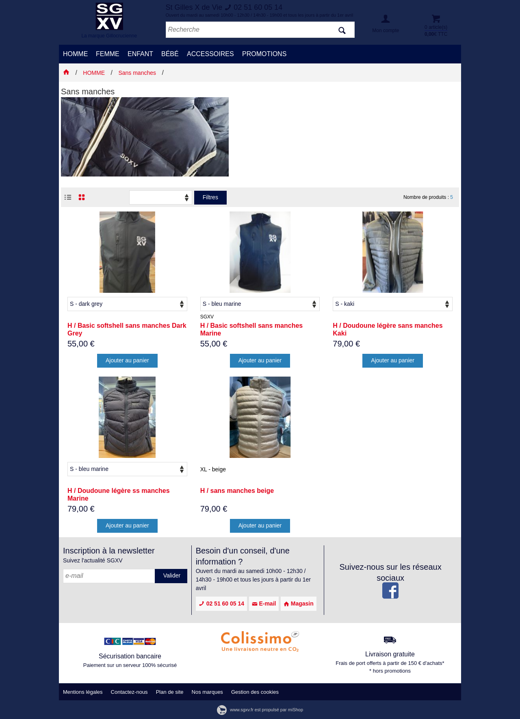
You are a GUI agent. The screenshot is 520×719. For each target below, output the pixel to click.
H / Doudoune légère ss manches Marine (118, 494)
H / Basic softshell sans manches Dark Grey (126, 329)
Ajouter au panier (127, 360)
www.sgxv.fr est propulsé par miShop (260, 709)
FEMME (107, 53)
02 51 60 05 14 (221, 603)
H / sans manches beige (237, 490)
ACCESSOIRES (210, 53)
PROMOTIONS (264, 53)
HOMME (75, 53)
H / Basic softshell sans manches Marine (251, 329)
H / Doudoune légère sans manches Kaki (387, 329)
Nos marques (207, 692)
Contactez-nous (129, 692)
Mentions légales (83, 692)
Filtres (210, 197)
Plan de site (170, 692)
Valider (172, 575)
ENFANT (140, 53)
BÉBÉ (170, 53)
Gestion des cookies (255, 692)
